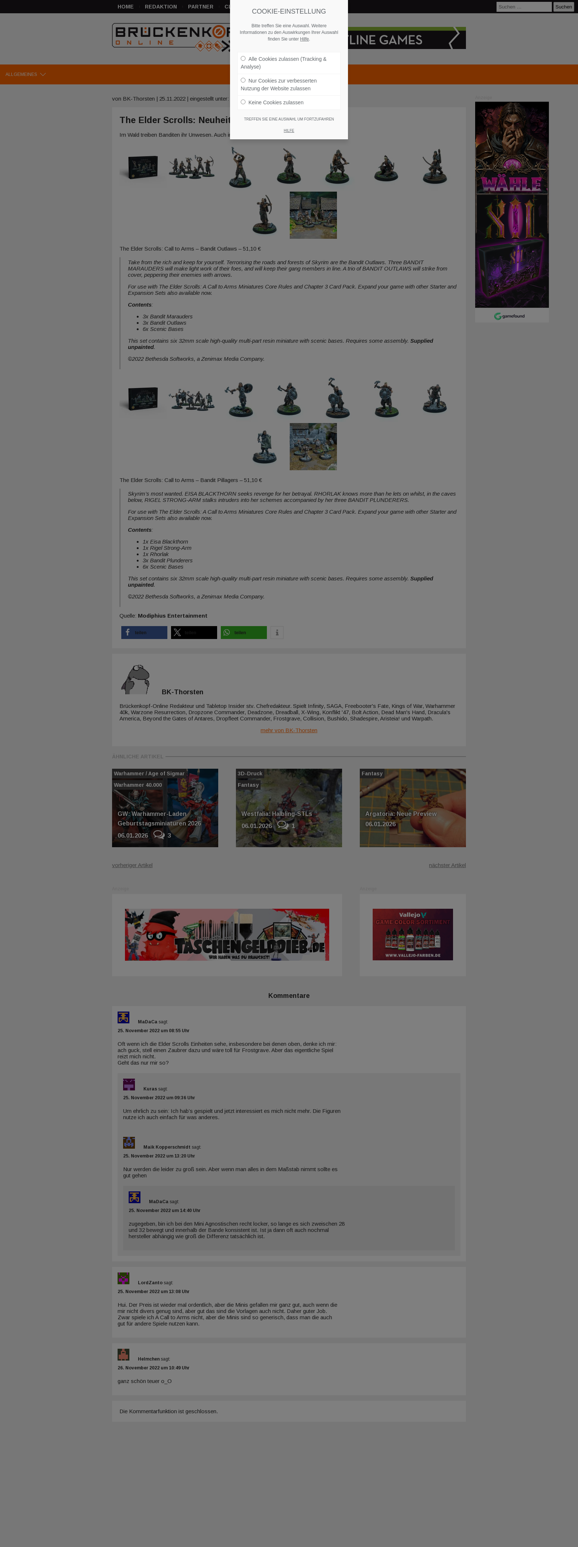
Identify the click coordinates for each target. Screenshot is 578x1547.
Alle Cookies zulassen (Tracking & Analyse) (284, 56)
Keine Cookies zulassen (272, 96)
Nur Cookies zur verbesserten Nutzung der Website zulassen (279, 78)
